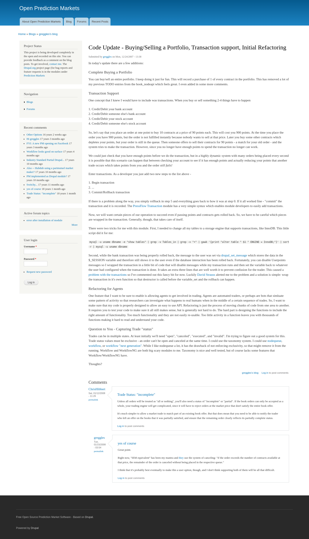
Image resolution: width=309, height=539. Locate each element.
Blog (69, 21)
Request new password (39, 271)
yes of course (127, 443)
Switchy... (32, 184)
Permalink (93, 399)
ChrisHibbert (97, 389)
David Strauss (206, 274)
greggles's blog (48, 34)
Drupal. (89, 517)
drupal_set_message (234, 255)
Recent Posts (100, 21)
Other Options (34, 134)
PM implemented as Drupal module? (47, 176)
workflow (95, 345)
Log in (265, 373)
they (181, 457)
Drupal (35, 528)
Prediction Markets (34, 75)
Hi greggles (33, 138)
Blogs (32, 34)
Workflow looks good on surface (44, 151)
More (75, 224)
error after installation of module (44, 220)
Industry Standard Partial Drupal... (45, 159)
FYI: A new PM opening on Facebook (47, 143)
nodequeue (274, 341)
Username (30, 246)
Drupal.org (30, 67)
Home (22, 34)
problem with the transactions (108, 274)
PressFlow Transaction (147, 206)
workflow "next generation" (124, 345)
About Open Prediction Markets (41, 21)
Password (30, 258)
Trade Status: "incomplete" (136, 395)
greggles (107, 56)
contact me (55, 63)
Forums (81, 21)
